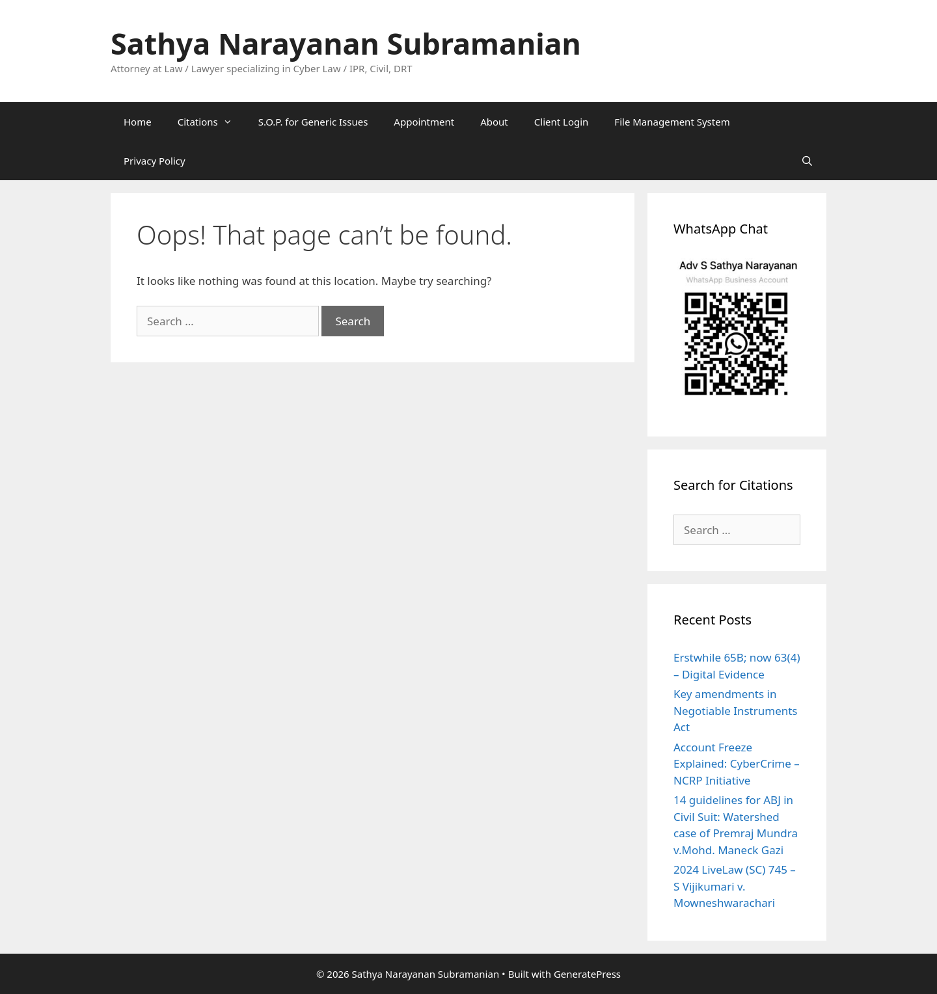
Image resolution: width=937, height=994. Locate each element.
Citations (211, 121)
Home (138, 121)
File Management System (671, 121)
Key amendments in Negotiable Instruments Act (735, 710)
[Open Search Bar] (807, 160)
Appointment (424, 121)
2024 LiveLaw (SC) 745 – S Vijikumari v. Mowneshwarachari (734, 886)
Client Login (561, 121)
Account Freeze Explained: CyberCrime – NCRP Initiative (736, 764)
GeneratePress (587, 973)
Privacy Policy (154, 160)
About (494, 121)
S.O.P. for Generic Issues (313, 121)
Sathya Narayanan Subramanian (346, 43)
